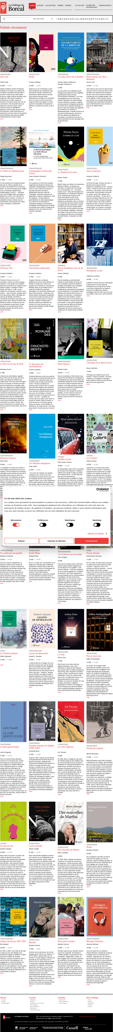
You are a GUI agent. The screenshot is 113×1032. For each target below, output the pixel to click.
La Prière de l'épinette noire (12, 171)
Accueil (3, 1000)
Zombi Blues (34, 553)
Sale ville (4, 77)
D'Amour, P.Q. (6, 268)
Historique (33, 1000)
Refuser (21, 541)
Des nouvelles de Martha (68, 850)
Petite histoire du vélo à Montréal (97, 78)
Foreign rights (5, 1003)
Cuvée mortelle (35, 846)
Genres (68, 5)
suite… (2, 119)
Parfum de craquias (95, 748)
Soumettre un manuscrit (37, 1003)
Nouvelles (61, 456)
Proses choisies (93, 553)
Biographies (61, 265)
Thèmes (60, 5)
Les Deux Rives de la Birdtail (70, 77)
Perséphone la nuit (94, 270)
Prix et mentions (63, 1001)
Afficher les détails (96, 534)
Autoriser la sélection (56, 541)
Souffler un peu (64, 459)
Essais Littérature (63, 74)
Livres (32, 5)
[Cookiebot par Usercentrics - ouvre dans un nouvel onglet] (98, 490)
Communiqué (63, 1003)
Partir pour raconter (66, 941)
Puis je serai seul (94, 656)
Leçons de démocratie (38, 653)
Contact (3, 1001)
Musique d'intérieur (95, 941)
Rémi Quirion (64, 364)
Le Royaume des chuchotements (36, 365)
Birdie (31, 77)
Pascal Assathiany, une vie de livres (70, 269)
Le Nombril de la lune (67, 172)
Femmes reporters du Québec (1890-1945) (41, 746)
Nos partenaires (34, 1006)
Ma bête (32, 942)
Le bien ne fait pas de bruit (11, 364)
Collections (50, 5)
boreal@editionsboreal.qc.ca (87, 1016)
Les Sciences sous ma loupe (70, 554)
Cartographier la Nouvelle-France (40, 172)
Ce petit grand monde (9, 747)
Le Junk (61, 654)
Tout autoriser (92, 541)
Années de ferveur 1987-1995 (13, 941)
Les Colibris (92, 458)
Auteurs (40, 5)
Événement (62, 1000)
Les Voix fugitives (65, 747)
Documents (33, 1008)
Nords (89, 847)
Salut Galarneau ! (94, 171)
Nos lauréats (34, 1005)
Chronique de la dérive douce (99, 363)
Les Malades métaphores (39, 463)
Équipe (32, 1001)
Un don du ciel (6, 846)
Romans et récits (5, 74)
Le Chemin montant (8, 653)
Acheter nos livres (35, 1010)
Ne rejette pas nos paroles (11, 553)
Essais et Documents (93, 74)
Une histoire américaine (39, 268)
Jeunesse (90, 455)
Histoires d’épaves (8, 458)
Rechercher (38, 19)
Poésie (89, 550)
